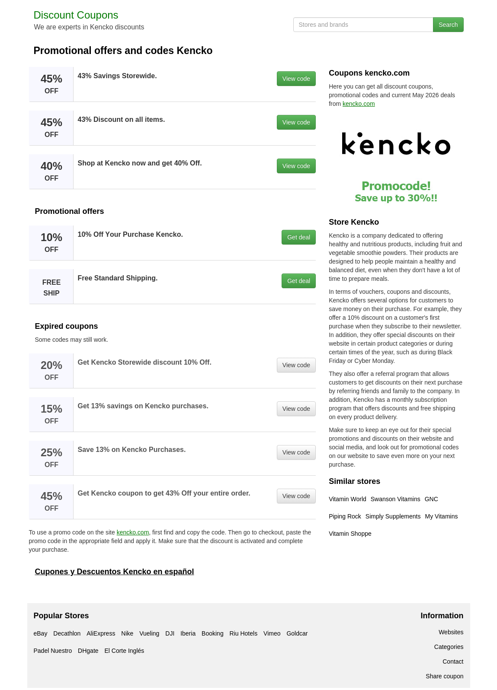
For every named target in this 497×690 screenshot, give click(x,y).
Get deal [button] (298, 237)
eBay (41, 633)
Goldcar (297, 633)
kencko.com (133, 532)
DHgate (88, 650)
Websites (451, 632)
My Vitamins (441, 516)
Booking (213, 633)
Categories (449, 646)
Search (448, 24)
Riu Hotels (244, 633)
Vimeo (271, 633)
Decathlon (66, 633)
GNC (431, 499)
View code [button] (296, 78)
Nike (127, 633)
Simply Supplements (393, 516)
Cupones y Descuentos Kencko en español (114, 571)
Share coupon (444, 676)
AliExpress (101, 633)
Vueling (149, 633)
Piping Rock (345, 516)
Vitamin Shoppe (350, 533)
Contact (452, 661)
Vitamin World (347, 499)
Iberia (188, 633)
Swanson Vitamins (395, 499)
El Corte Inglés (124, 650)
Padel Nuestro (53, 650)
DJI (169, 633)
